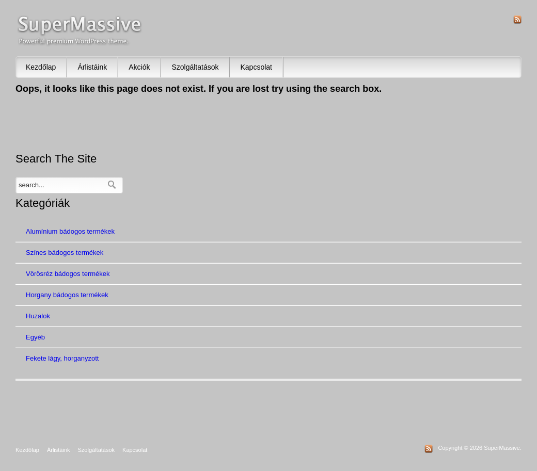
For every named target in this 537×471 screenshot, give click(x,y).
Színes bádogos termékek (64, 252)
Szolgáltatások (194, 67)
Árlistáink (92, 67)
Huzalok (38, 316)
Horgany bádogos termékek (67, 295)
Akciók (139, 67)
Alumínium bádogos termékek (70, 231)
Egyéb (35, 337)
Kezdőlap (41, 67)
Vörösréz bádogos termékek (68, 274)
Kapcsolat (256, 67)
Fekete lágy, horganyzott (62, 358)
